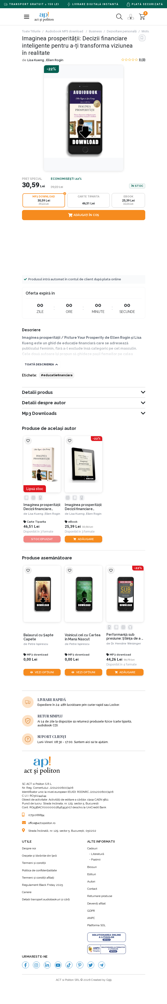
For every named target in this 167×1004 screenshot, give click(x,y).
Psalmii (96, 860)
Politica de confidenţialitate (39, 870)
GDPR (91, 911)
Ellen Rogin (54, 60)
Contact (92, 889)
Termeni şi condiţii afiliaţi (38, 878)
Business (95, 31)
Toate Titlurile (31, 31)
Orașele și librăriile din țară (39, 856)
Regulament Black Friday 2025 (42, 885)
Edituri (91, 874)
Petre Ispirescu (38, 644)
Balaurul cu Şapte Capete (38, 637)
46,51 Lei (31, 526)
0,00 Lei (30, 660)
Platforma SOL (96, 925)
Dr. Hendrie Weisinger (126, 643)
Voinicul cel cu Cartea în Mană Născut (83, 637)
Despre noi (29, 848)
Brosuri (92, 867)
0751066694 (33, 815)
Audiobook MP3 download (64, 31)
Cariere (26, 892)
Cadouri (92, 848)
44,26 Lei (114, 660)
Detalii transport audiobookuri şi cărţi (46, 899)
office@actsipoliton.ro (38, 823)
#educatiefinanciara (57, 375)
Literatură (97, 854)
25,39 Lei (73, 526)
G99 (108, 980)
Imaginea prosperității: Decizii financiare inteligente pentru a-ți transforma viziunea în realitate (41, 507)
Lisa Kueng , (36, 60)
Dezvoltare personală (122, 31)
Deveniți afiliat (96, 903)
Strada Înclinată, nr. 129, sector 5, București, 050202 (59, 831)
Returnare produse (99, 896)
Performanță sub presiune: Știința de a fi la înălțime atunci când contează (123, 637)
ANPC (91, 918)
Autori (91, 881)
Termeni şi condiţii (34, 863)
